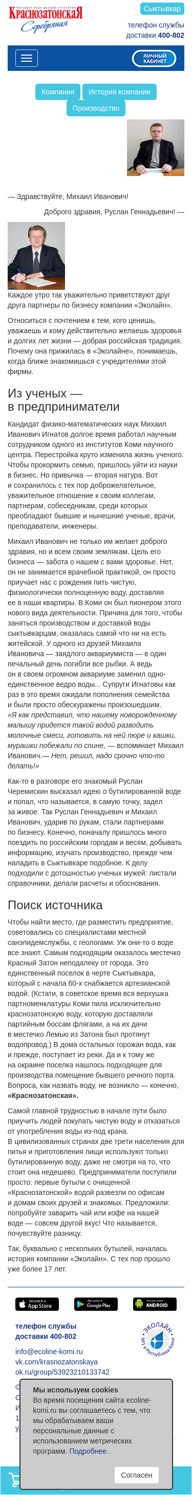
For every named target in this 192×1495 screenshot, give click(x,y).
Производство (96, 108)
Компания (57, 92)
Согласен (136, 1475)
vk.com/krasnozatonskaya (56, 1362)
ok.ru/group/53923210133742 (62, 1372)
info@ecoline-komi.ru (49, 1352)
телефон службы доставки (155, 30)
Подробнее (87, 1451)
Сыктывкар (162, 9)
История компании (120, 92)
